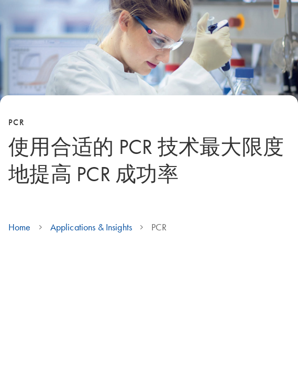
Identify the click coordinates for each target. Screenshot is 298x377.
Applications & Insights (91, 227)
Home (19, 227)
